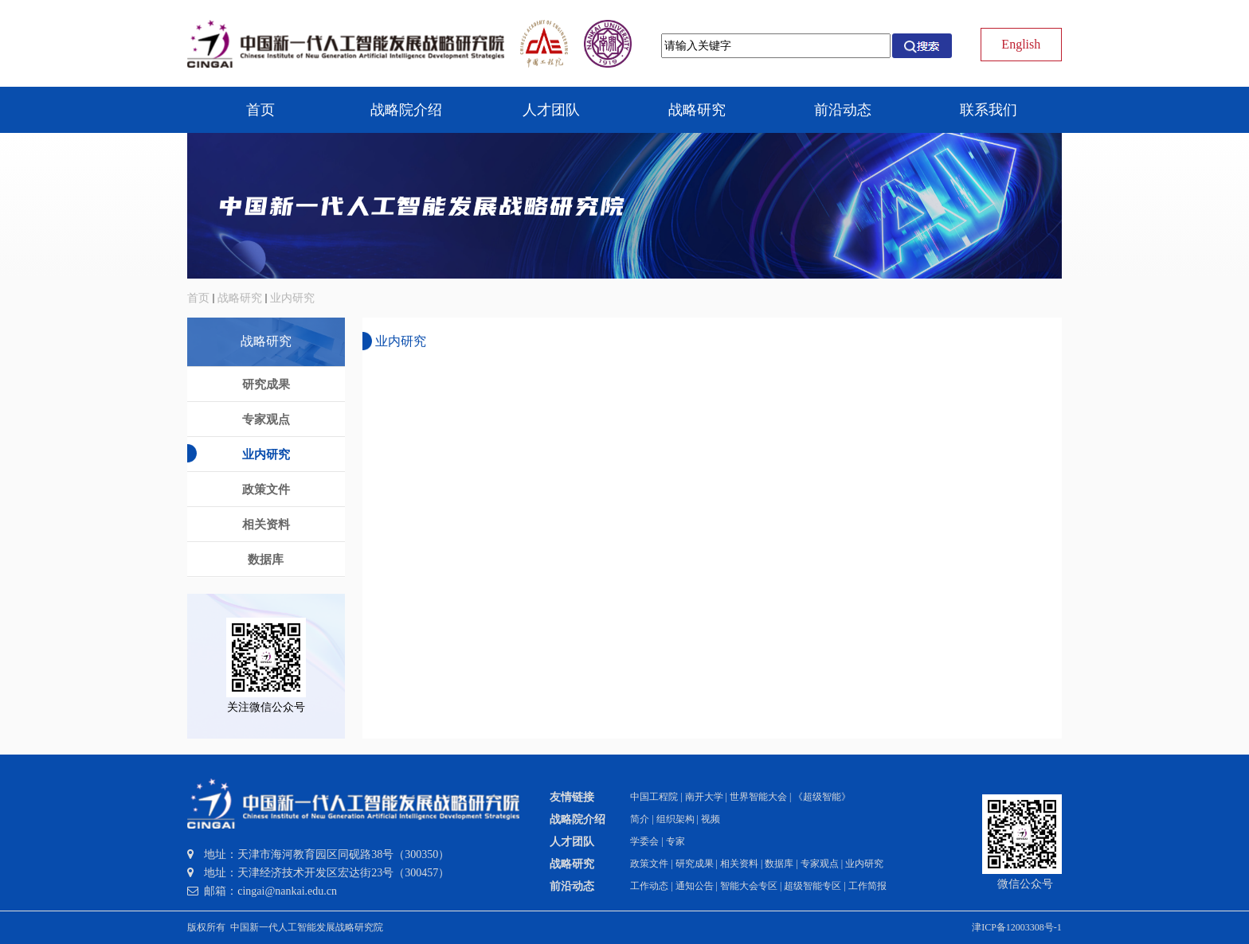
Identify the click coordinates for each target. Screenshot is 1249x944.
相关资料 (739, 863)
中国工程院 (654, 796)
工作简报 (867, 885)
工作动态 (649, 885)
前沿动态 (572, 886)
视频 (710, 819)
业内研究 (292, 298)
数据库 (779, 863)
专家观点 (820, 863)
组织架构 (675, 819)
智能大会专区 (748, 885)
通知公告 (694, 885)
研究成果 (694, 863)
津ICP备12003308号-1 (1017, 927)
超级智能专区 (812, 885)
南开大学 (704, 796)
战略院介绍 (577, 819)
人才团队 (572, 842)
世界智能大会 (758, 796)
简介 (639, 819)
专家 (675, 841)
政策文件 (649, 863)
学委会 (644, 841)
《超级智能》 (822, 796)
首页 (198, 298)
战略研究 (239, 298)
